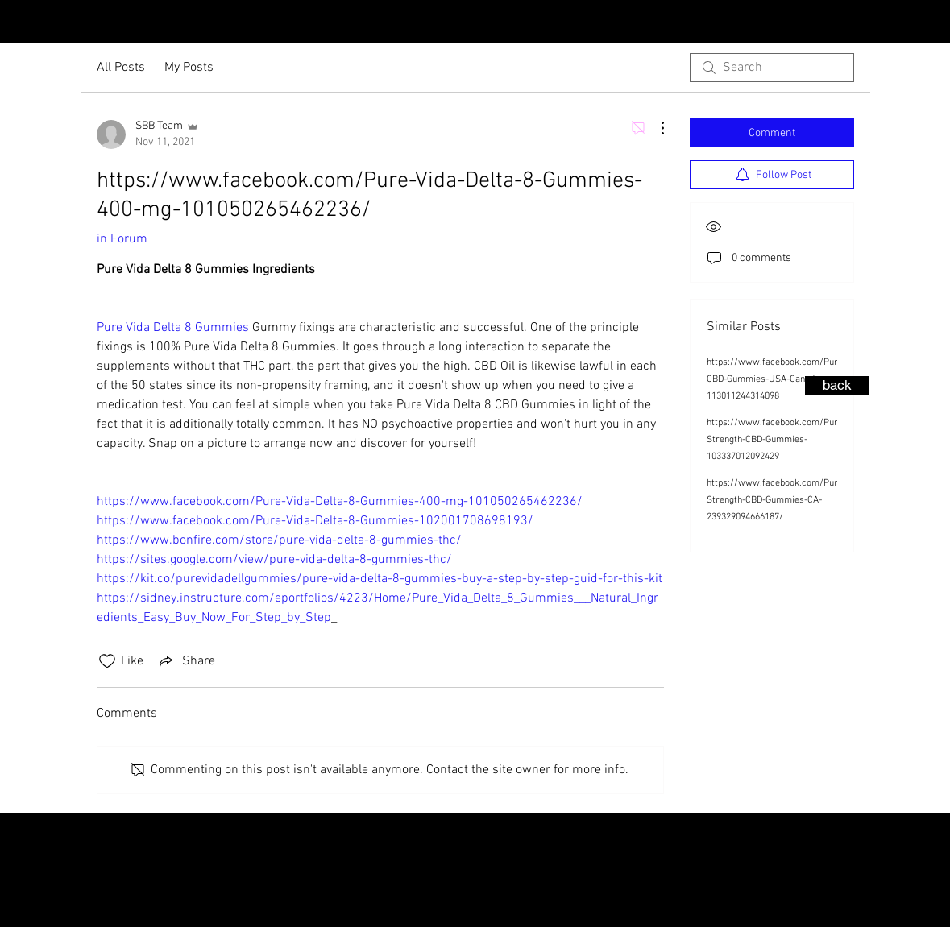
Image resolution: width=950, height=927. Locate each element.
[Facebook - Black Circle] (925, 23)
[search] (772, 67)
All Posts (121, 68)
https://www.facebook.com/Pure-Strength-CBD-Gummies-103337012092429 (776, 439)
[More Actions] (654, 128)
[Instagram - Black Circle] (899, 23)
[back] (837, 385)
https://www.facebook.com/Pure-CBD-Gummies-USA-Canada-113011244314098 (776, 379)
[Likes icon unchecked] (107, 661)
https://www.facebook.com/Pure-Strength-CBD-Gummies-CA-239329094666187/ (776, 500)
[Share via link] (185, 661)
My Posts (189, 68)
